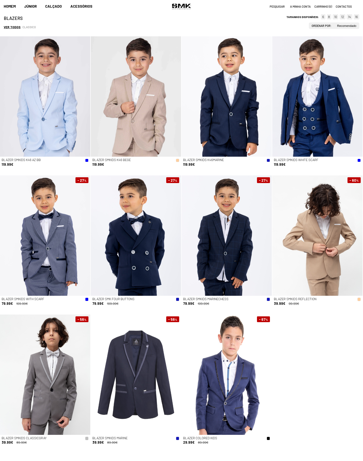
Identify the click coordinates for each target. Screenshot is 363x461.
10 (335, 17)
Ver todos (12, 27)
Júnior (30, 6)
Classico (29, 27)
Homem (10, 6)
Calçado (53, 6)
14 (349, 17)
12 (342, 17)
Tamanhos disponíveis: (302, 17)
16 (356, 17)
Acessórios (81, 6)
